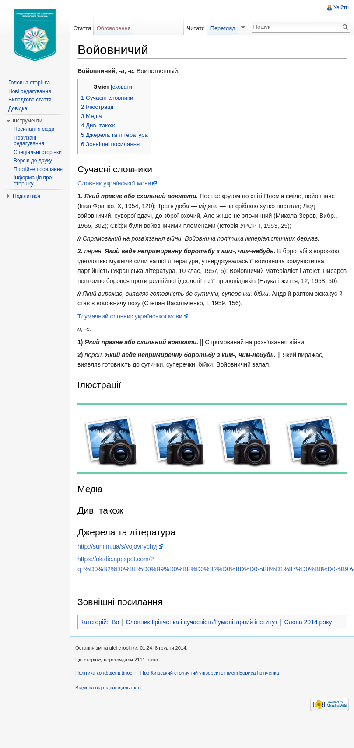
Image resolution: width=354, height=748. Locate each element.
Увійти (341, 7)
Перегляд (222, 28)
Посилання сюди (34, 129)
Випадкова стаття (29, 100)
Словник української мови (114, 183)
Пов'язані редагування (29, 141)
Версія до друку (33, 160)
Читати (196, 28)
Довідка (17, 108)
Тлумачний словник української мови (129, 316)
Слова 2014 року (308, 622)
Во (115, 622)
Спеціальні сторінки (38, 152)
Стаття (82, 28)
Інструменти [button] (27, 121)
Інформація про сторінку (33, 181)
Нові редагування (29, 91)
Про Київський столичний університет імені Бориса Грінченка (209, 672)
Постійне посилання (38, 169)
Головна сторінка (29, 83)
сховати (122, 87)
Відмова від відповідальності (108, 687)
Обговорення (114, 28)
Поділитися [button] (26, 196)
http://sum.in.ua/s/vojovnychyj (117, 546)
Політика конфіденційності (105, 672)
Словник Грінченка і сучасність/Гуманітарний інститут (201, 622)
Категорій (93, 622)
